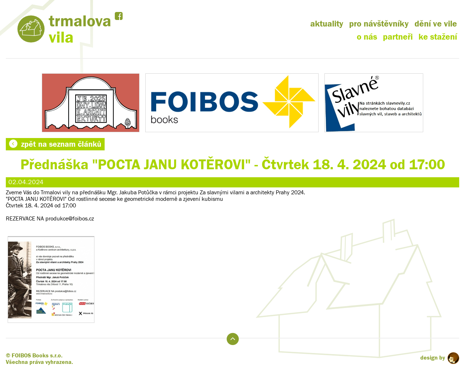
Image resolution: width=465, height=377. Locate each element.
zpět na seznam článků (55, 144)
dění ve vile (436, 24)
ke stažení (437, 37)
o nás (367, 37)
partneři (398, 37)
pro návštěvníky (379, 24)
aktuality (326, 24)
